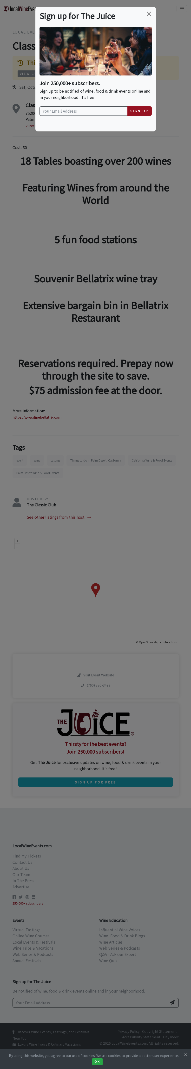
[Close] (185, 1054)
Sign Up (139, 111)
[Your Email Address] (84, 111)
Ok (97, 1061)
